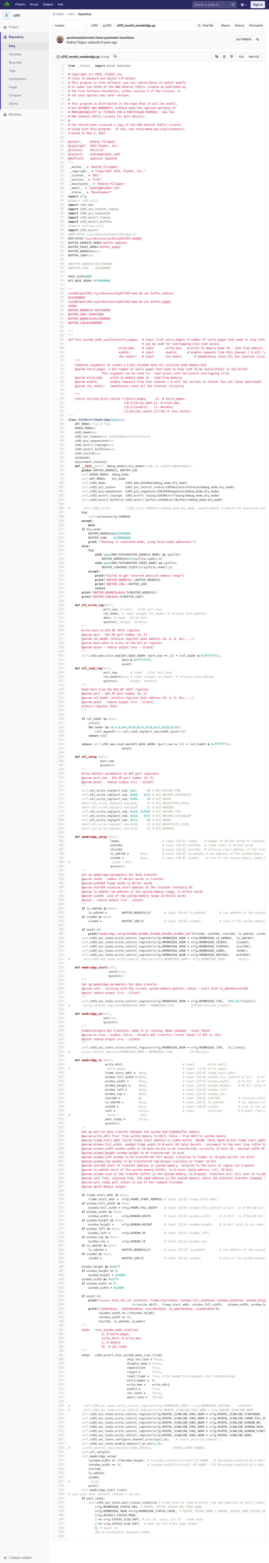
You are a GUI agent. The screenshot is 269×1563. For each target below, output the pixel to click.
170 (59, 777)
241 (59, 1076)
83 (59, 411)
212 (59, 954)
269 (59, 1194)
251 (59, 1119)
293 (59, 1296)
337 (59, 1481)
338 (59, 1485)
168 (59, 769)
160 (59, 735)
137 (59, 638)
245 (59, 1093)
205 (59, 925)
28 (59, 179)
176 (59, 803)
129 (59, 605)
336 (59, 1477)
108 (59, 516)
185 (59, 840)
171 (59, 781)
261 (59, 1161)
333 (59, 1464)
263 (59, 1169)
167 (59, 765)
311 (59, 1371)
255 (59, 1135)
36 (59, 213)
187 (59, 849)
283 (59, 1253)
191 (59, 866)
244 (59, 1089)
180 (59, 819)
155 (59, 714)
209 (59, 942)
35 (59, 208)
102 (59, 491)
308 (59, 1359)
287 (59, 1270)
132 (59, 617)
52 (59, 280)
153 (59, 706)
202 (59, 912)
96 (59, 465)
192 (59, 870)
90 (59, 440)
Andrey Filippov (76, 42)
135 (59, 630)
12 (59, 112)
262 (59, 1165)
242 (59, 1081)
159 (59, 731)
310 (59, 1367)
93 (59, 453)
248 (59, 1106)
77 (59, 385)
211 (59, 950)
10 (59, 103)
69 (59, 352)
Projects (20, 4)
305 (59, 1346)
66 (59, 339)
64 (59, 331)
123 (59, 579)
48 (59, 263)
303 (59, 1338)
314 (59, 1384)
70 (59, 356)
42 (59, 238)
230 (59, 1030)
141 (59, 655)
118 (59, 558)
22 (59, 154)
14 (59, 120)
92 (59, 449)
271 (59, 1203)
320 (59, 1409)
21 (59, 149)
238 (59, 1064)
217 (59, 975)
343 (59, 1506)
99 (59, 478)
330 (59, 1451)
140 (59, 651)
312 (59, 1376)
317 (59, 1397)
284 (59, 1258)
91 (59, 444)
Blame (225, 25)
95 (59, 461)
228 (59, 1022)
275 (59, 1220)
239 (59, 1068)
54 (59, 289)
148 (59, 685)
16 (59, 128)
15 (59, 124)
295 (59, 1304)
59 (59, 310)
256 (59, 1140)
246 (59, 1098)
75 (59, 377)
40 (59, 230)
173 (59, 790)
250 (59, 1114)
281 (59, 1245)
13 (59, 116)
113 (59, 537)
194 (59, 878)
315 (59, 1388)
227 (59, 1017)
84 (59, 415)
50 (59, 272)
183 (59, 832)
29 (59, 183)
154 (59, 710)
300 (59, 1325)
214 (59, 963)
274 (59, 1215)
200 (59, 904)
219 (59, 984)
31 (59, 192)
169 (59, 773)
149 (59, 689)
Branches (15, 62)
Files (12, 46)
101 (59, 487)
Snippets (48, 4)
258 (59, 1148)
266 (59, 1182)
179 (59, 815)
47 (59, 259)
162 (59, 744)
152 (59, 701)
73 (59, 369)
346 (59, 1519)
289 (59, 1279)
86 (59, 423)
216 (59, 971)
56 (59, 297)
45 (59, 251)
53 (59, 284)
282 (59, 1249)
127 (59, 596)
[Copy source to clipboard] (216, 56)
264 (59, 1173)
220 (59, 988)
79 (59, 394)
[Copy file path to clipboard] (115, 57)
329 (59, 1447)
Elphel (58, 14)
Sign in (258, 4)
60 (59, 314)
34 (59, 204)
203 (59, 916)
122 (59, 575)
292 (59, 1291)
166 (59, 760)
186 (59, 845)
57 (59, 301)
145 (59, 672)
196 (59, 887)
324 (59, 1426)
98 (59, 474)
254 (59, 1131)
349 (59, 1532)
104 (59, 499)
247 (59, 1102)
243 (59, 1085)
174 (59, 794)
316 (59, 1392)
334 (59, 1468)
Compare (15, 95)
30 (59, 187)
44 (59, 246)
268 (59, 1190)
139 (59, 647)
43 (59, 242)
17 (59, 133)
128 (59, 600)
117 (59, 554)
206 (59, 929)
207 (59, 933)
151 (59, 697)
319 (59, 1405)
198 (59, 895)
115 (59, 546)
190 (59, 862)
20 (59, 145)
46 (59, 255)
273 (59, 1211)
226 (59, 1013)
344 (59, 1510)
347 (59, 1523)
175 (59, 798)
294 (59, 1300)
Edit (241, 56)
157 (59, 723)
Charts (13, 103)
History (240, 25)
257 (59, 1144)
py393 (107, 25)
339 (59, 1489)
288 (59, 1274)
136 (59, 634)
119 (59, 562)
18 (59, 137)
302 (59, 1333)
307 (59, 1355)
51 (59, 276)
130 (59, 609)
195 (59, 883)
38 (59, 221)
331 (59, 1456)
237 (59, 1060)
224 (59, 1005)
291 (59, 1287)
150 (59, 693)
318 (59, 1401)
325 (59, 1430)
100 (59, 482)
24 (59, 162)
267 (59, 1186)
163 (59, 748)
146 (59, 676)
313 (59, 1380)
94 (59, 457)
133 (59, 621)
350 (59, 1536)
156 (59, 718)
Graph (13, 87)
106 (59, 508)
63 (59, 326)
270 (59, 1199)
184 (59, 836)
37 (59, 217)
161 (59, 739)
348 (59, 1527)
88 (59, 432)
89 (59, 436)
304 (59, 1342)
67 (59, 343)
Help (60, 4)
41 (59, 234)
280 (59, 1241)
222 (59, 996)
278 (59, 1232)
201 (59, 908)
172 (59, 786)
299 (59, 1321)
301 (59, 1329)
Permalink (256, 25)
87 (59, 428)
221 (59, 992)
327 (59, 1439)
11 (59, 107)
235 (59, 1051)
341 (59, 1498)
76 (59, 381)
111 (59, 529)
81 (59, 402)
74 (59, 373)
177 (59, 807)
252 (59, 1123)
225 (59, 1009)
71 (59, 360)
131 (59, 613)
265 (59, 1178)
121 (59, 571)
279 (59, 1237)
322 (59, 1418)
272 (59, 1207)
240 (59, 1072)
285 (59, 1262)
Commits (15, 54)
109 (59, 520)
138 (59, 642)
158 (59, 727)
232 (59, 1039)
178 (59, 811)
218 (59, 980)
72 (59, 364)
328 (59, 1443)
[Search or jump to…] (215, 5)
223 (59, 1001)
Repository (84, 14)
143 (59, 664)
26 (59, 171)
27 (59, 175)
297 (59, 1312)
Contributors (17, 79)
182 (59, 828)
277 (59, 1228)
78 (59, 390)
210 (59, 946)
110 (59, 524)
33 (59, 200)
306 (59, 1350)
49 (59, 267)
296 (59, 1308)
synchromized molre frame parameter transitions (100, 37)
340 (59, 1494)
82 (59, 406)
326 (59, 1435)
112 (59, 533)
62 (59, 322)
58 (59, 305)
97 (59, 470)
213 (59, 958)
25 (59, 166)
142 (59, 659)
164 (59, 752)
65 (59, 335)
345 (59, 1515)
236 (59, 1055)
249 (59, 1110)
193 (59, 874)
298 (59, 1317)
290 (59, 1283)
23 (59, 158)
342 (59, 1502)
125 (59, 588)
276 (59, 1224)
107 (59, 512)
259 (59, 1152)
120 (59, 567)
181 (59, 824)
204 (59, 921)
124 (59, 583)
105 (59, 503)
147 (59, 680)
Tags (12, 71)
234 (59, 1047)
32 (59, 196)
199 (59, 899)
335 (59, 1473)
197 (59, 891)
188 (59, 853)
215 (59, 967)
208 (59, 937)
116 (59, 550)
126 (59, 592)
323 (59, 1422)
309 (59, 1363)
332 (59, 1460)
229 (59, 1026)
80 (59, 398)
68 (59, 348)
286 (59, 1266)
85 (59, 419)
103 (59, 495)
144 (59, 668)
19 (59, 141)
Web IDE (254, 56)
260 (59, 1157)
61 (59, 318)
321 (59, 1414)
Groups (34, 4)
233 (59, 1043)
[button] (24, 1557)
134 (59, 626)
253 (59, 1127)
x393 (94, 25)
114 (59, 541)
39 (59, 225)
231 (59, 1034)
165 (59, 756)
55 (59, 293)
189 (59, 857)
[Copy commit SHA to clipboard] (258, 39)
